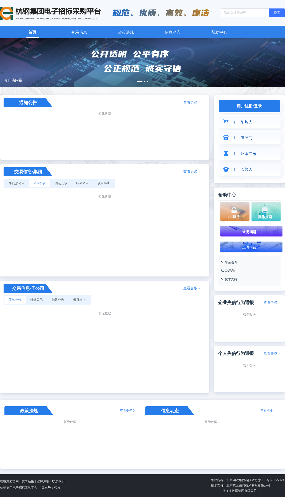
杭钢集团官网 (9, 481)
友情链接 (28, 481)
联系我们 (58, 481)
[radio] (16, 183)
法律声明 (43, 481)
